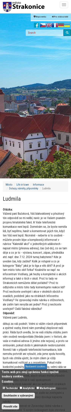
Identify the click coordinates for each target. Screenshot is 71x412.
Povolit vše (10, 406)
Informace (38, 184)
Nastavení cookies (35, 366)
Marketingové (48, 388)
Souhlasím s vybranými (18, 395)
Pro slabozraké (60, 17)
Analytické (29, 388)
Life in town (22, 184)
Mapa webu (40, 17)
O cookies (7, 381)
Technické (12, 388)
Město (9, 184)
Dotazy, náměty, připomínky (23, 188)
